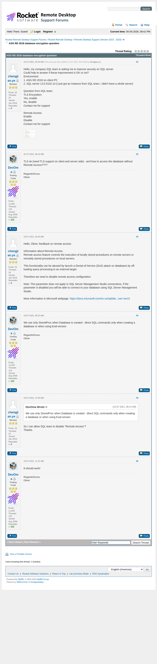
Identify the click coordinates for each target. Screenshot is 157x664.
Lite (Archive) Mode (79, 573)
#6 (137, 461)
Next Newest (31, 542)
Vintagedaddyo (37, 582)
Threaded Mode (143, 55)
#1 (137, 62)
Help (146, 24)
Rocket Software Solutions (35, 573)
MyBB (20, 579)
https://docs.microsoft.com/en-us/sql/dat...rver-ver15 (100, 298)
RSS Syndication (100, 573)
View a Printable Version (21, 554)
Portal (118, 24)
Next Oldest (15, 542)
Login (37, 31)
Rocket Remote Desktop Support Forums (25, 39)
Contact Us (13, 573)
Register (48, 31)
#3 (137, 237)
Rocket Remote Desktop (60, 39)
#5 (137, 398)
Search (133, 24)
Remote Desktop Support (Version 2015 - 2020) (97, 39)
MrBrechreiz (22, 582)
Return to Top (59, 573)
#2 (137, 154)
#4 (137, 315)
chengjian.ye (95, 62)
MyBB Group (43, 579)
